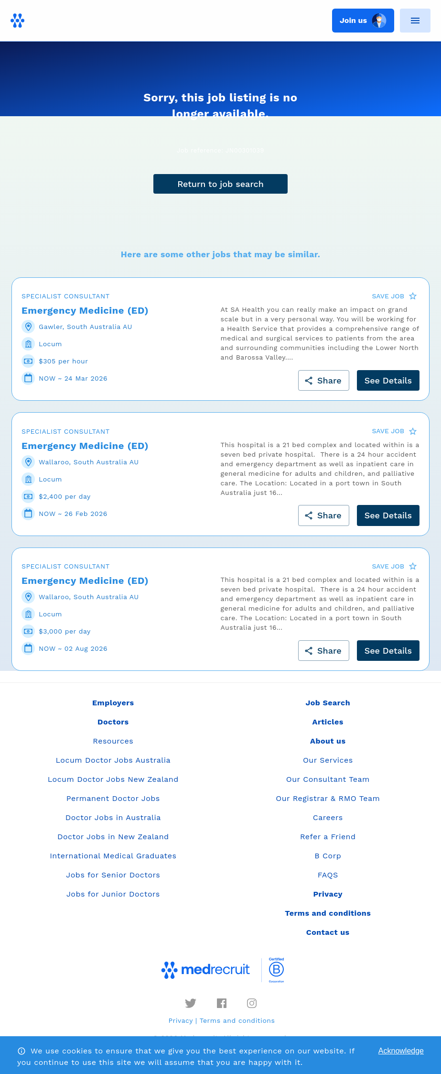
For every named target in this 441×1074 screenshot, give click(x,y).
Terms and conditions (237, 1020)
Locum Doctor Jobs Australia (113, 760)
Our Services (328, 760)
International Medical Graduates (113, 855)
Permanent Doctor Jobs (113, 798)
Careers (328, 817)
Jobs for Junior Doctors (113, 894)
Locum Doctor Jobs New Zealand (113, 779)
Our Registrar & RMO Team (328, 798)
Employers (113, 702)
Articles (328, 721)
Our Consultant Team (328, 779)
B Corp (327, 855)
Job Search (327, 702)
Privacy (181, 1020)
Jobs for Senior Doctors (113, 874)
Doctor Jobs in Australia (113, 817)
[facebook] (221, 1003)
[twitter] (190, 1003)
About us (327, 740)
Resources (113, 740)
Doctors (113, 721)
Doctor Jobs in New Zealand (113, 836)
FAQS (328, 874)
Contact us (328, 932)
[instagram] (252, 1003)
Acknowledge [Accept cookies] (401, 1051)
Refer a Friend (328, 836)
